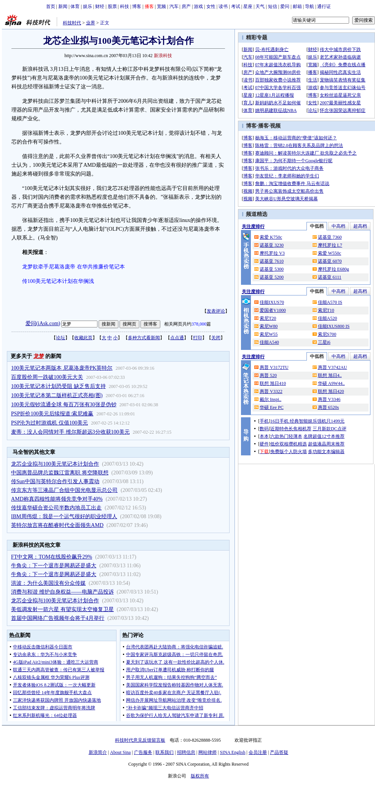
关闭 (215, 337)
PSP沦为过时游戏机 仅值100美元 (49, 423)
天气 (260, 6)
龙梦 (39, 356)
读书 (223, 6)
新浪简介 (98, 752)
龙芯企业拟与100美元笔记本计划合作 (55, 464)
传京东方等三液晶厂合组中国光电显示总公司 (64, 490)
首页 (50, 6)
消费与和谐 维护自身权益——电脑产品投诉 (62, 592)
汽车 (174, 6)
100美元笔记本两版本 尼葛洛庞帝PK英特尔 (61, 368)
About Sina (120, 752)
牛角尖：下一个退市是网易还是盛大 (53, 565)
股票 (112, 6)
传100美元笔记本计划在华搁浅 (58, 281)
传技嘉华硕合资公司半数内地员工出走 (56, 508)
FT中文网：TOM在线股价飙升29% (51, 557)
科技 (124, 6)
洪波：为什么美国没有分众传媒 (48, 583)
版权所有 (200, 776)
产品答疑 (279, 752)
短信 (272, 6)
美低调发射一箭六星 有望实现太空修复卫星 (62, 609)
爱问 (284, 6)
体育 (75, 6)
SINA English (232, 752)
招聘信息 (186, 752)
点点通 (177, 337)
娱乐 (87, 6)
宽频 (161, 6)
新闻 (62, 6)
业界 (90, 23)
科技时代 (72, 23)
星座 (247, 6)
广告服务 (143, 752)
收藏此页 (83, 337)
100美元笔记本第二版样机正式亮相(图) (56, 395)
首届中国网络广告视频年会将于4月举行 (57, 618)
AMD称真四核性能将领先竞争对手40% (56, 499)
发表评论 (216, 311)
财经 (99, 6)
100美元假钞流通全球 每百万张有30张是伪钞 (63, 404)
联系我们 (164, 752)
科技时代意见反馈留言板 (140, 740)
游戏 (198, 6)
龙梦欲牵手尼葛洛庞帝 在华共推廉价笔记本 (73, 267)
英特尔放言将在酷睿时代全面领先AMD (57, 525)
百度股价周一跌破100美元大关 (47, 377)
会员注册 (258, 752)
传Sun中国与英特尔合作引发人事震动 (55, 481)
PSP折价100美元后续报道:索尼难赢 (52, 414)
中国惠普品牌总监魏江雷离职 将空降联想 (60, 473)
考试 (235, 6)
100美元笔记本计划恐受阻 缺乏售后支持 (58, 386)
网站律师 (207, 752)
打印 (197, 337)
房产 (186, 6)
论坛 (60, 337)
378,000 (198, 324)
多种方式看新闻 (144, 337)
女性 (210, 6)
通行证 (324, 6)
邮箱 (297, 6)
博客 (136, 6)
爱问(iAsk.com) (43, 323)
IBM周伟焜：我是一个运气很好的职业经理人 (64, 516)
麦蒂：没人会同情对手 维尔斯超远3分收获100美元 (70, 432)
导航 (309, 6)
